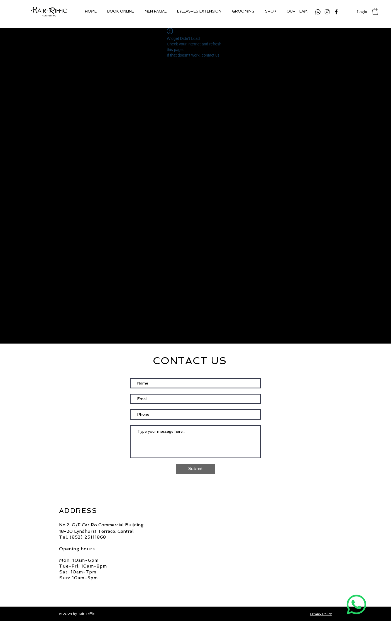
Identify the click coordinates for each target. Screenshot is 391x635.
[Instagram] (327, 12)
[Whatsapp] (318, 12)
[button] (375, 11)
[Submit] (195, 469)
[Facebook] (336, 12)
